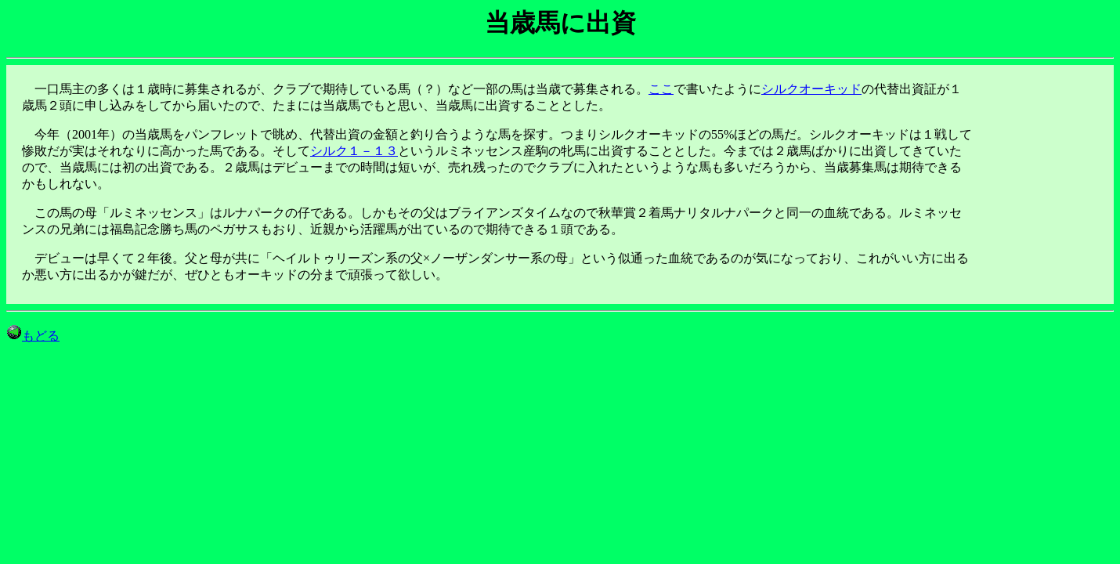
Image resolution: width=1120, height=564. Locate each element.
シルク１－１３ (354, 150)
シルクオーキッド (811, 89)
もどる (33, 335)
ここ (661, 89)
